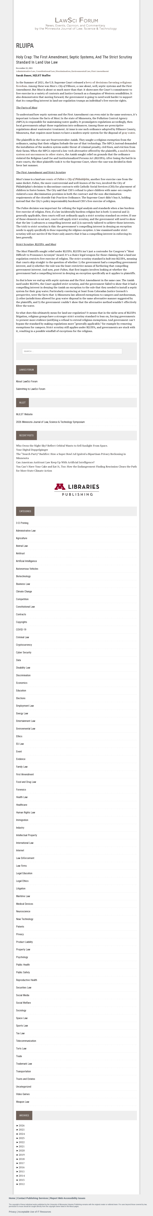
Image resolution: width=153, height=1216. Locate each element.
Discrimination (63, 71)
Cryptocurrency (24, 644)
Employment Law (25, 705)
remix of (67, 179)
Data (18, 660)
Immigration (22, 820)
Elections (20, 698)
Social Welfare (23, 1002)
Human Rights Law (25, 812)
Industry (20, 827)
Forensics (21, 789)
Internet (20, 850)
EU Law (20, 743)
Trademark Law (24, 1063)
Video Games (23, 1094)
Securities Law (23, 987)
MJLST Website (24, 414)
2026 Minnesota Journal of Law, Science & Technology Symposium (50, 422)
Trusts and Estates (25, 1078)
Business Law (23, 584)
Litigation (20, 888)
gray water (128, 133)
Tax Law (20, 1033)
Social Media (22, 995)
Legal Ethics (22, 881)
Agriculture (21, 538)
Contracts (21, 614)
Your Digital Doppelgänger (32, 449)
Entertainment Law (25, 721)
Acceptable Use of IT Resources (34, 1211)
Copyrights (21, 622)
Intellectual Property (26, 835)
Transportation (23, 1071)
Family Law (22, 766)
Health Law (22, 797)
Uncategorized (23, 1086)
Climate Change (24, 591)
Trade (19, 1056)
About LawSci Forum (27, 381)
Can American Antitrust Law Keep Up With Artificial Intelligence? (55, 462)
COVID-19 (21, 629)
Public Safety (23, 972)
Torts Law (21, 1048)
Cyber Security (23, 652)
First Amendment (100, 71)
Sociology (21, 1010)
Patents (20, 926)
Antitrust (20, 553)
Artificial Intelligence (26, 561)
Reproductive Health (26, 980)
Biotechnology (23, 576)
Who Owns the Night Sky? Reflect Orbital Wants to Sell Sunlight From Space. (62, 445)
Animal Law (22, 545)
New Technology (24, 919)
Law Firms (21, 865)
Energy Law (22, 713)
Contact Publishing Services (32, 1198)
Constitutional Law (45, 71)
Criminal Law (22, 637)
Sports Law (22, 1025)
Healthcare (21, 804)
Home (12, 1198)
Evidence (20, 759)
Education (21, 690)
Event (19, 751)
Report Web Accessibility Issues (67, 1198)
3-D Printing (22, 523)
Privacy (20, 934)
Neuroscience (23, 911)
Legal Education (24, 873)
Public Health (23, 964)
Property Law (23, 949)
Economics (21, 682)
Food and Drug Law (26, 781)
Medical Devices (24, 903)
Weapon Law (22, 1101)
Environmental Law (80, 71)
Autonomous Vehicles (27, 568)
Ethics (19, 736)
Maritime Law (23, 896)
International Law (24, 842)
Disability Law (23, 667)
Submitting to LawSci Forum (30, 389)
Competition (22, 599)
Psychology (22, 957)
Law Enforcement (25, 858)
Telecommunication (26, 1040)
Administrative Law (25, 71)
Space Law (22, 1018)
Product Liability (24, 942)
